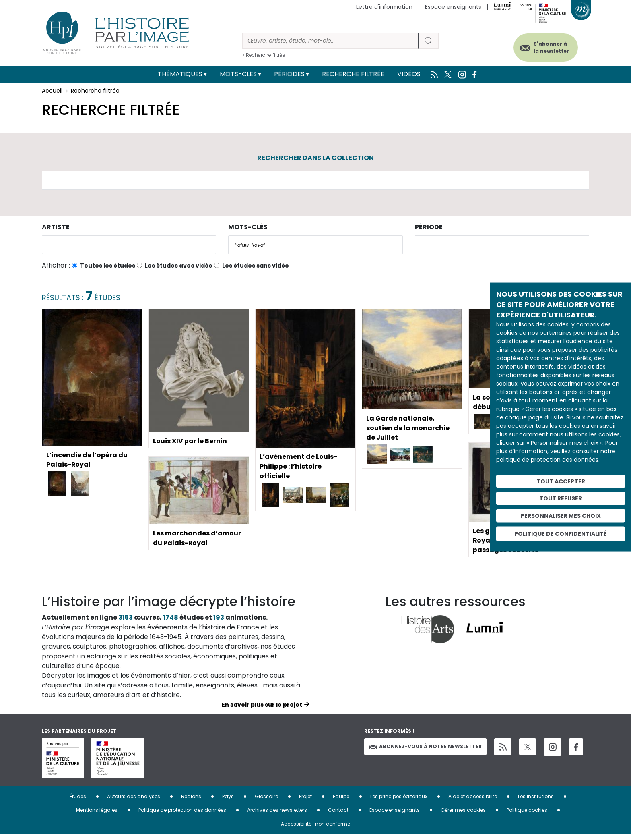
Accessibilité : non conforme (315, 823)
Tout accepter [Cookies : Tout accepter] (560, 481)
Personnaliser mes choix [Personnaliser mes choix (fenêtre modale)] (561, 516)
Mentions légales (97, 810)
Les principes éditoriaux (398, 796)
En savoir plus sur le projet (262, 705)
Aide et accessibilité (472, 796)
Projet (305, 796)
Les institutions (536, 796)
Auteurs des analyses (133, 796)
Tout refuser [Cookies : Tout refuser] (560, 498)
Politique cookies (527, 810)
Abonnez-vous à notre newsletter (425, 746)
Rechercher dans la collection (315, 157)
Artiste (56, 227)
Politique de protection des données (182, 810)
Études (78, 796)
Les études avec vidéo (178, 265)
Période (429, 227)
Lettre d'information (384, 7)
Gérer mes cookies (463, 810)
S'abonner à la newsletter (550, 47)
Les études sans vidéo (255, 265)
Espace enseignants (453, 7)
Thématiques (180, 74)
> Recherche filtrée (263, 55)
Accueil (52, 91)
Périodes (289, 74)
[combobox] (129, 244)
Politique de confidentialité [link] (560, 533)
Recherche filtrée (353, 74)
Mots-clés (238, 74)
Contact (338, 810)
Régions (191, 796)
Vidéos (409, 74)
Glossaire (266, 796)
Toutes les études (107, 265)
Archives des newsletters (277, 810)
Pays (228, 796)
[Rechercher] (330, 41)
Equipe (341, 796)
